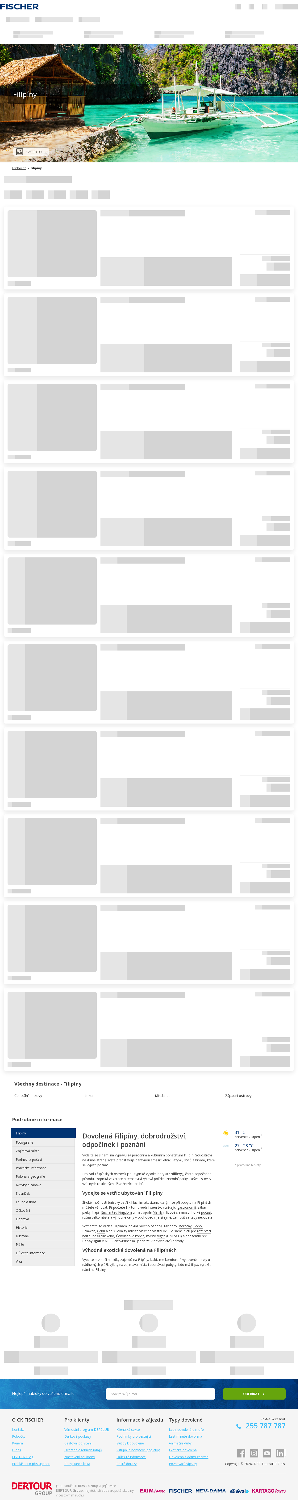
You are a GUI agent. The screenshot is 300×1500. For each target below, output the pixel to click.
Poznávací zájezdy (183, 1463)
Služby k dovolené (130, 1443)
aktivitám (151, 1202)
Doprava (22, 1219)
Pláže (20, 1244)
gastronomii (186, 1207)
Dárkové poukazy (77, 1436)
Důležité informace (30, 1253)
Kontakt (18, 1429)
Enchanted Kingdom (116, 1212)
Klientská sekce (128, 1429)
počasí (206, 1212)
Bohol (198, 1226)
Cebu (101, 1231)
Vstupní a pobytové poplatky (138, 1450)
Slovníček (23, 1193)
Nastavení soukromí (79, 1457)
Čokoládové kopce (130, 1236)
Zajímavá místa (27, 1151)
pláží (104, 1264)
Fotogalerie (24, 1142)
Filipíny (21, 1133)
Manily (157, 1212)
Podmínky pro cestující (134, 1436)
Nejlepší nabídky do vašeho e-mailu (43, 1393)
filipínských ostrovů (111, 1174)
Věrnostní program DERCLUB (86, 1429)
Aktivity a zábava (28, 1185)
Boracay (185, 1226)
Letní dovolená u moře (186, 1429)
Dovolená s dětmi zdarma (188, 1457)
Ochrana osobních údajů (83, 1450)
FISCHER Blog (22, 1457)
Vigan (161, 1236)
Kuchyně (22, 1236)
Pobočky (18, 1436)
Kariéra (17, 1443)
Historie (22, 1227)
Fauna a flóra (26, 1202)
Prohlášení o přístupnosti (31, 1463)
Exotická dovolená (183, 1450)
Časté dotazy (127, 1463)
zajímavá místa (135, 1264)
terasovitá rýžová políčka (146, 1179)
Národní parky (177, 1179)
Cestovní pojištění (78, 1443)
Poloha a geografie (30, 1176)
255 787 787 (265, 1426)
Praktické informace (31, 1168)
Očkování (23, 1210)
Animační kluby (180, 1443)
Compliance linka (77, 1463)
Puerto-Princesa (122, 1241)
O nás (16, 1450)
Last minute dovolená (185, 1436)
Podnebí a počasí (29, 1159)
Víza (19, 1261)
